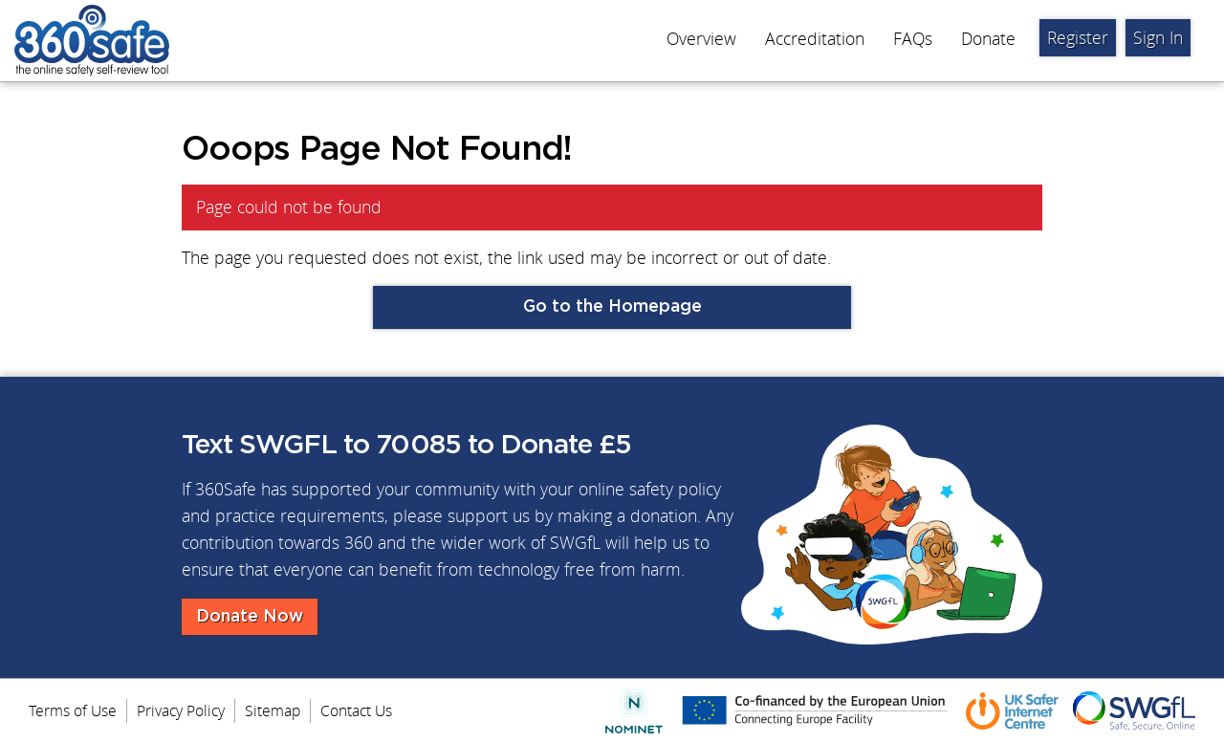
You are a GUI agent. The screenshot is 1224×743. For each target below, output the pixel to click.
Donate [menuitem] (988, 39)
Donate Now (249, 616)
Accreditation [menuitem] (814, 39)
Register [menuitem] (1077, 38)
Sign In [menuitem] (1158, 38)
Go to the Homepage (612, 307)
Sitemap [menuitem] (272, 710)
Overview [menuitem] (701, 39)
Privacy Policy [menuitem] (181, 710)
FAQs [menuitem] (912, 39)
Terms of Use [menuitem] (73, 710)
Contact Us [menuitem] (356, 710)
